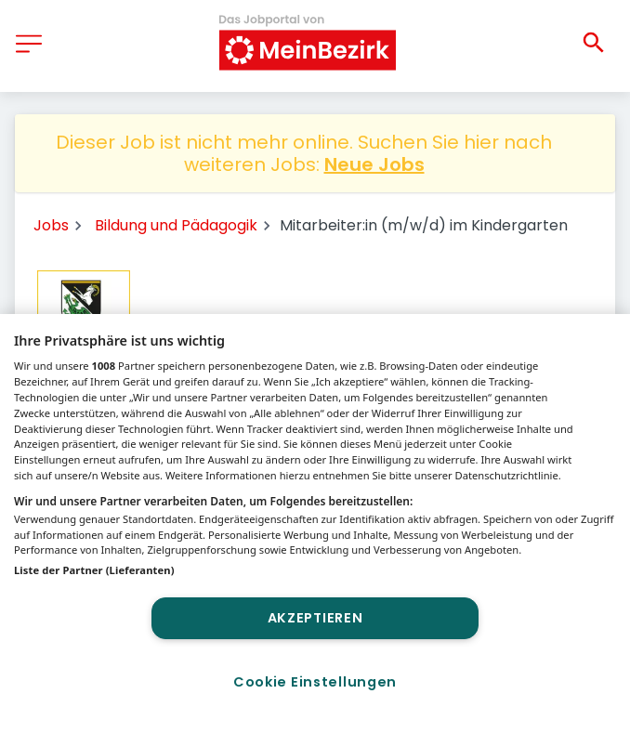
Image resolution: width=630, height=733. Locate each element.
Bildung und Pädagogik (176, 225)
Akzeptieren (315, 618)
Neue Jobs (374, 164)
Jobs (51, 225)
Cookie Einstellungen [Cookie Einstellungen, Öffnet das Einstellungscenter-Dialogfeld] (315, 682)
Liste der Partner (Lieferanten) (94, 570)
